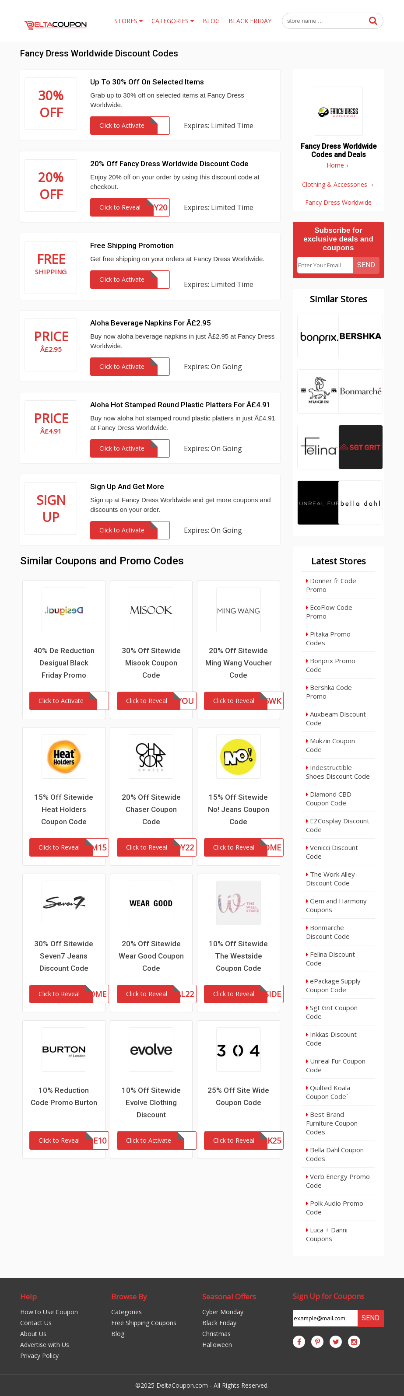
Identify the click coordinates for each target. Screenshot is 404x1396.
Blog (117, 1334)
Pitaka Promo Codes (328, 638)
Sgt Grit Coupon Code (332, 1012)
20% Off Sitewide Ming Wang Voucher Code (238, 662)
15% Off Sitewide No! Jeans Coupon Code (238, 809)
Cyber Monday (222, 1312)
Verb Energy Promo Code (338, 1181)
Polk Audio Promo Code (334, 1207)
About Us (33, 1334)
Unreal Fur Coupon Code (335, 1065)
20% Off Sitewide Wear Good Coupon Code (151, 956)
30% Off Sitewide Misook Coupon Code (151, 662)
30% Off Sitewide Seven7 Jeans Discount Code (63, 956)
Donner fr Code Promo (331, 585)
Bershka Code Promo (329, 691)
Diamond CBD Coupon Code (328, 798)
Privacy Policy (39, 1355)
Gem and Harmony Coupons (336, 905)
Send (366, 265)
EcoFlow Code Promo (329, 611)
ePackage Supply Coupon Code (333, 985)
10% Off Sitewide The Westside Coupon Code (238, 956)
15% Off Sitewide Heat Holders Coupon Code (63, 809)
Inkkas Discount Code (331, 1038)
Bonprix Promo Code (330, 665)
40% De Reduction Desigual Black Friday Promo (64, 662)
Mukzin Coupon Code (330, 745)
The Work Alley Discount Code (330, 878)
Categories (126, 1312)
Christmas (216, 1334)
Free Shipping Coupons (143, 1323)
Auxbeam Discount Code (336, 718)
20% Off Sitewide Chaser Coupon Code (151, 809)
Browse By (129, 1296)
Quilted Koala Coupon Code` (328, 1092)
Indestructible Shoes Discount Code (338, 771)
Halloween (217, 1344)
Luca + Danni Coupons (327, 1234)
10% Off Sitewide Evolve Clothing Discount (151, 1102)
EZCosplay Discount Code (337, 825)
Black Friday (219, 1323)
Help (28, 1296)
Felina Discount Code (330, 958)
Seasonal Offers (229, 1296)
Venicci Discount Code (332, 852)
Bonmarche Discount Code (328, 932)
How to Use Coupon (49, 1312)
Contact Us (36, 1323)
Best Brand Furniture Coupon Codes (332, 1123)
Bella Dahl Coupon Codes (335, 1154)
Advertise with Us (44, 1344)
